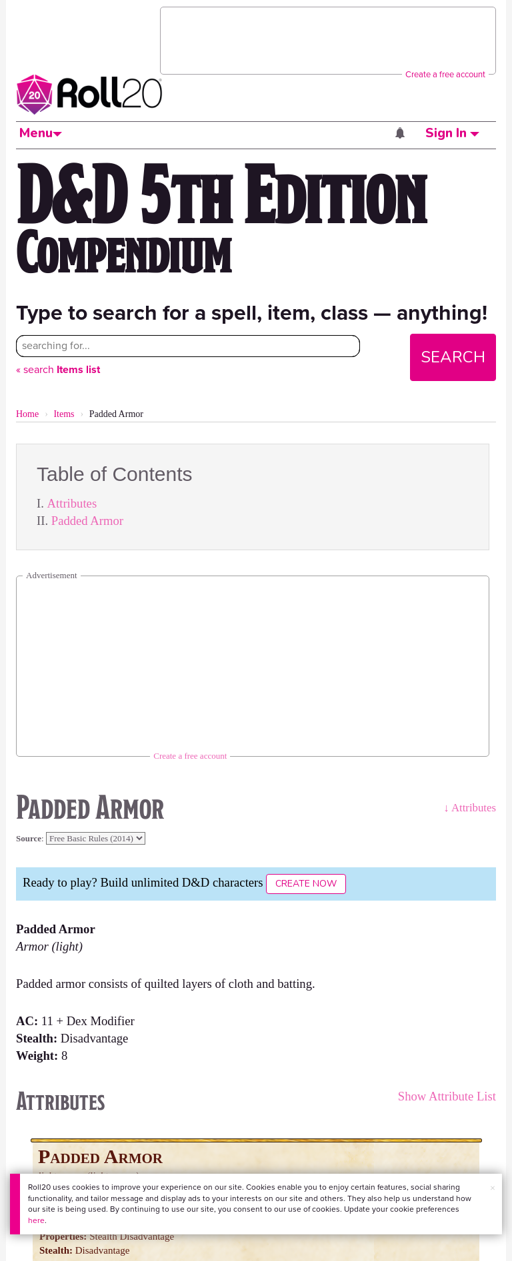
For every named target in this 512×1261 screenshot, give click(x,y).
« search (58, 369)
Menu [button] (40, 133)
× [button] (492, 1188)
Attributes (72, 503)
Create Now (306, 883)
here (36, 1220)
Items (63, 414)
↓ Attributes (469, 807)
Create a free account (445, 74)
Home (27, 414)
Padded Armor (87, 521)
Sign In (452, 133)
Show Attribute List (447, 1096)
